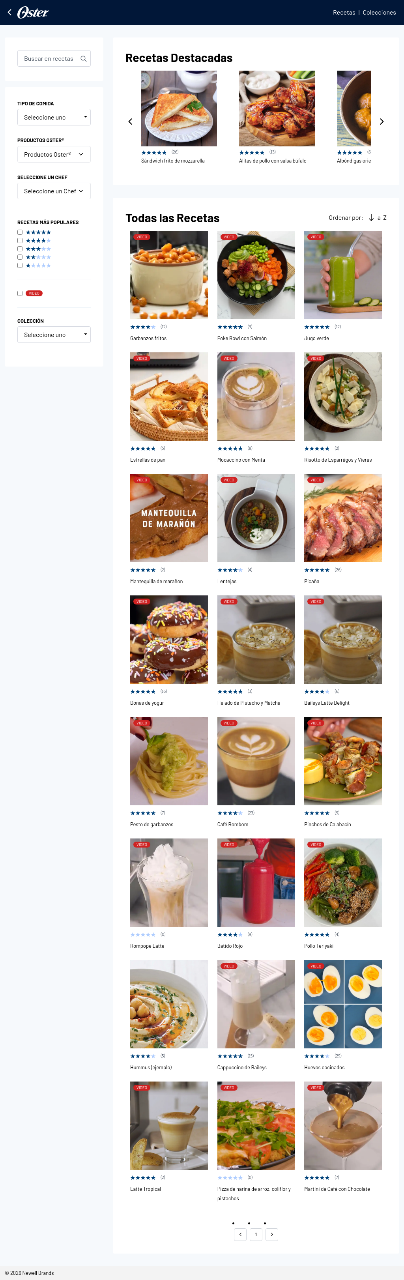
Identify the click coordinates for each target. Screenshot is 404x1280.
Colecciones (379, 12)
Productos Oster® (54, 154)
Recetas (344, 12)
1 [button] (256, 1234)
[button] (240, 1234)
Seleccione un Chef (54, 191)
